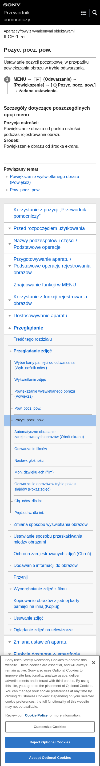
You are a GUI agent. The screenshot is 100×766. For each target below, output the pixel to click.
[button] (95, 13)
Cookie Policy (37, 718)
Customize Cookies (50, 730)
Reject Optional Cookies (50, 745)
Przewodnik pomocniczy (16, 16)
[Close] (93, 666)
